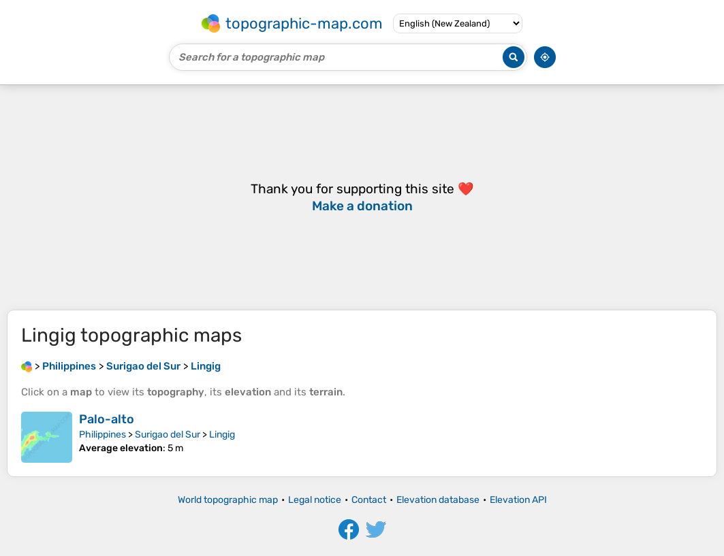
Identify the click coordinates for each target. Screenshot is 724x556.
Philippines (102, 434)
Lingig (222, 434)
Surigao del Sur (167, 434)
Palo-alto (106, 419)
